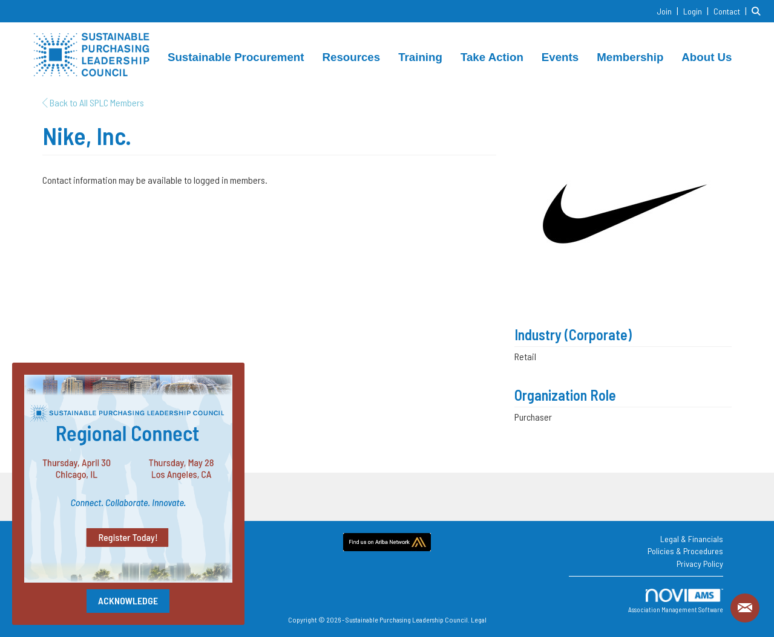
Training (420, 57)
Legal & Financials (691, 539)
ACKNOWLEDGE (128, 600)
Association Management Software (675, 601)
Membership (630, 57)
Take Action (492, 57)
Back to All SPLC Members (93, 102)
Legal (479, 619)
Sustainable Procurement (236, 57)
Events (560, 57)
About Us (706, 57)
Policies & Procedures (685, 551)
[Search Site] (758, 10)
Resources (352, 57)
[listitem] (669, 10)
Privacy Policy (700, 563)
